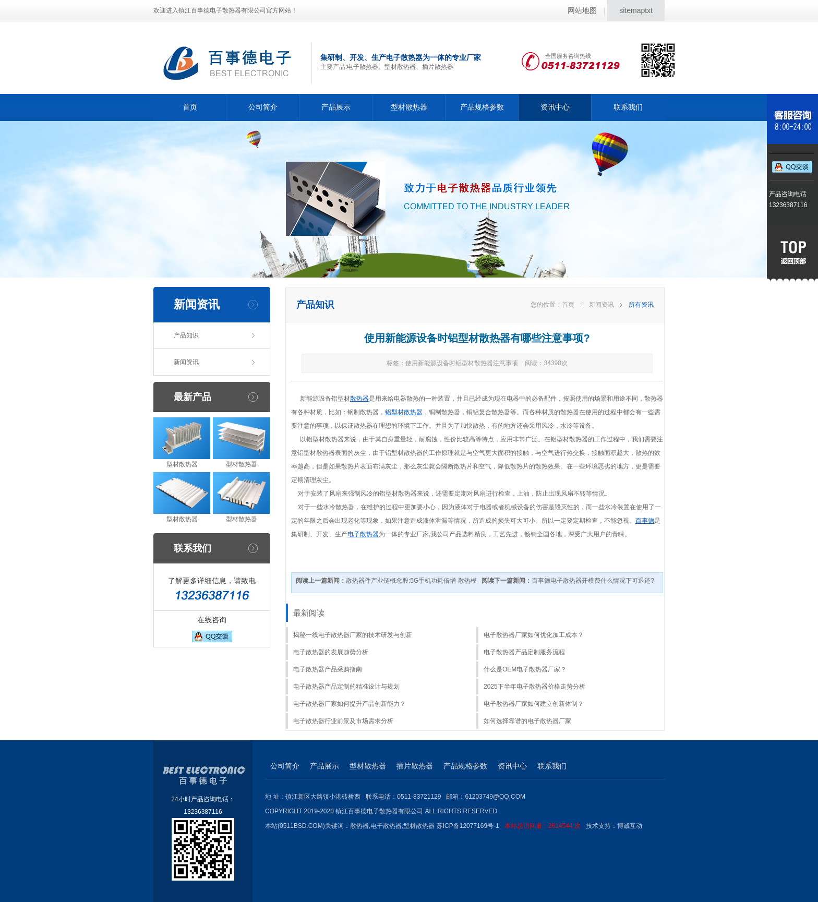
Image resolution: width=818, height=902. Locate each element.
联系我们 (628, 107)
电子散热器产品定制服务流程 (524, 652)
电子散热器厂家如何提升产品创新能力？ (349, 703)
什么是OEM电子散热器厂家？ (525, 669)
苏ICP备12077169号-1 (511, 825)
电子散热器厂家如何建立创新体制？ (534, 703)
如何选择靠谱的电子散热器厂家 (527, 721)
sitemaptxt (636, 10)
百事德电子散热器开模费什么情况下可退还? (568, 580)
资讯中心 (555, 107)
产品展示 (336, 107)
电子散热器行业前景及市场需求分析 (343, 721)
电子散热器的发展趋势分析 (330, 652)
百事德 (644, 520)
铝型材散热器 (404, 412)
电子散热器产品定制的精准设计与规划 (346, 686)
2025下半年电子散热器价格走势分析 (534, 686)
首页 (190, 107)
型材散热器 (409, 107)
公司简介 (263, 107)
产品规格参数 (482, 107)
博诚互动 (629, 825)
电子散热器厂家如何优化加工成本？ (534, 635)
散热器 (359, 398)
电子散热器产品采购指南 (327, 669)
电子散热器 (363, 534)
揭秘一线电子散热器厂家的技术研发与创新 (352, 635)
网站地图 (582, 10)
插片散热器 (414, 766)
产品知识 (186, 335)
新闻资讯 (186, 362)
